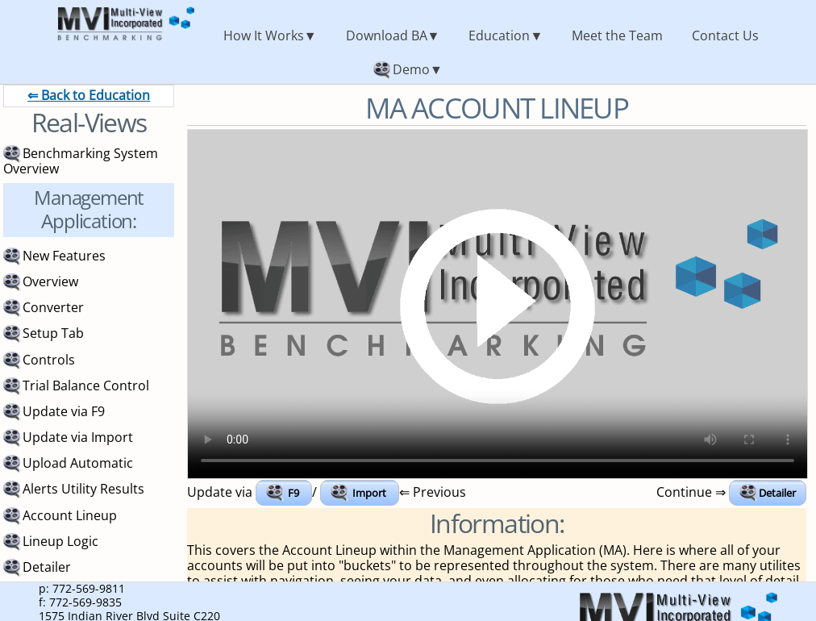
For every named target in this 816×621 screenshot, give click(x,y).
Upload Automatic (78, 463)
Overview (50, 281)
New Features (64, 256)
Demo (411, 69)
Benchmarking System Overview (80, 160)
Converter (53, 307)
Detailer (777, 493)
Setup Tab (53, 333)
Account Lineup (70, 515)
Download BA (386, 35)
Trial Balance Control (86, 385)
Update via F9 (64, 411)
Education (499, 35)
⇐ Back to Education (88, 95)
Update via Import (78, 437)
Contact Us (725, 35)
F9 (293, 493)
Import (369, 493)
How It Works (263, 35)
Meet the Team (617, 35)
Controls (49, 360)
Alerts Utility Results (83, 489)
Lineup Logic (60, 541)
